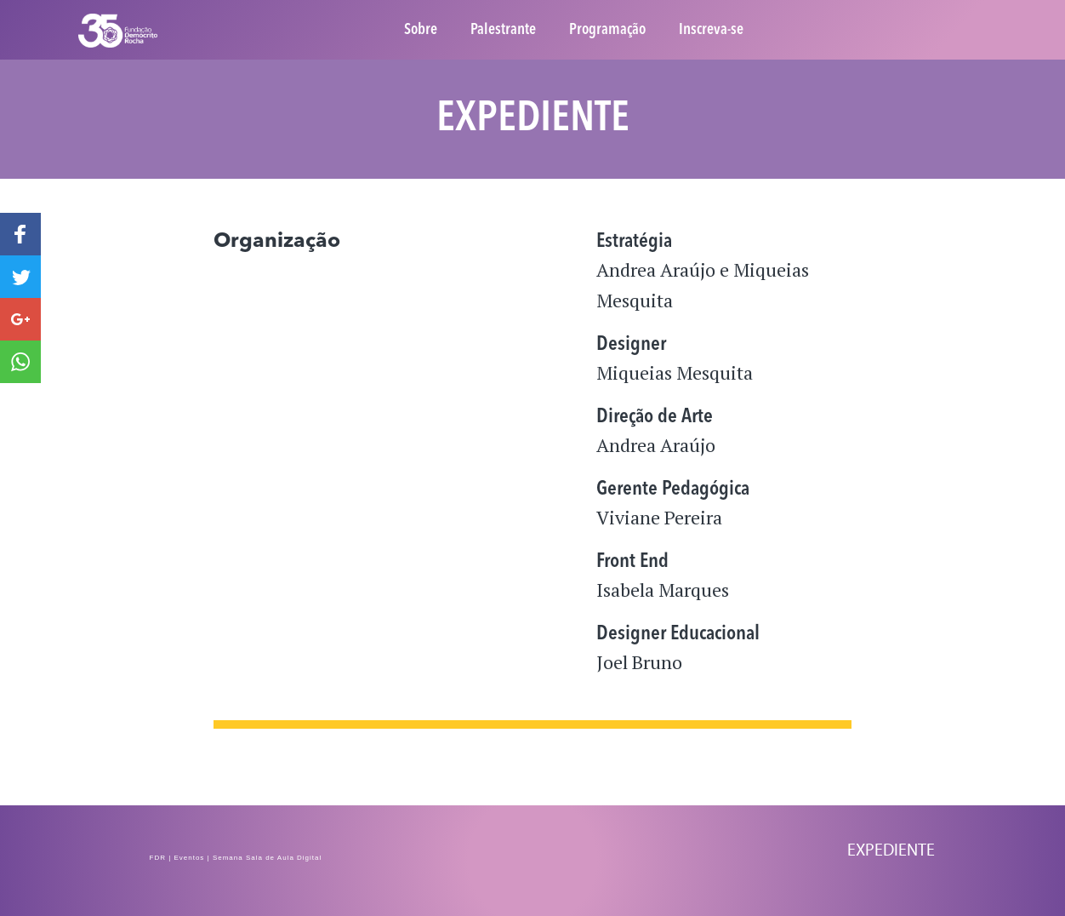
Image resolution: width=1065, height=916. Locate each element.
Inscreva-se (711, 29)
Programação (607, 29)
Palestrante (503, 29)
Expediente (891, 849)
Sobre (420, 29)
